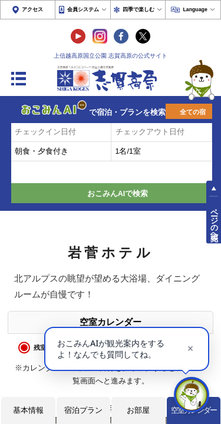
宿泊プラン (83, 410)
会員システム (83, 9)
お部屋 (138, 410)
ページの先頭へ (214, 220)
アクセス (32, 9)
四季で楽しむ (138, 9)
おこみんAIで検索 (118, 194)
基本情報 (28, 410)
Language (195, 9)
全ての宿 (193, 111)
